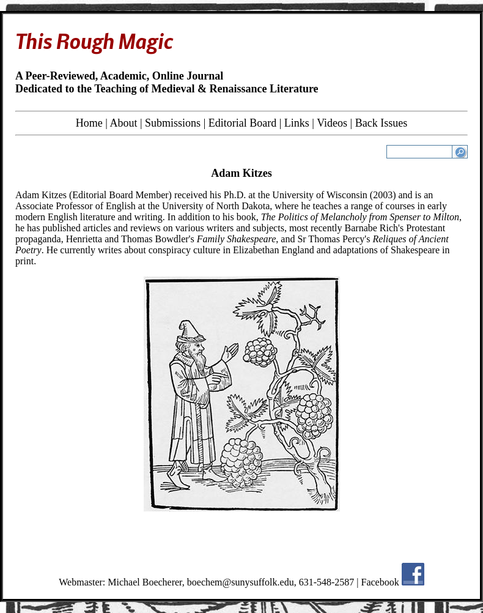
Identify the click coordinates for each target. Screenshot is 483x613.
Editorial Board (242, 123)
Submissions (173, 123)
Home (89, 123)
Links (296, 123)
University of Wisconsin (319, 195)
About (123, 123)
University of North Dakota (216, 206)
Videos (332, 123)
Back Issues (381, 123)
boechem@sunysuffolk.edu (240, 582)
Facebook (380, 582)
